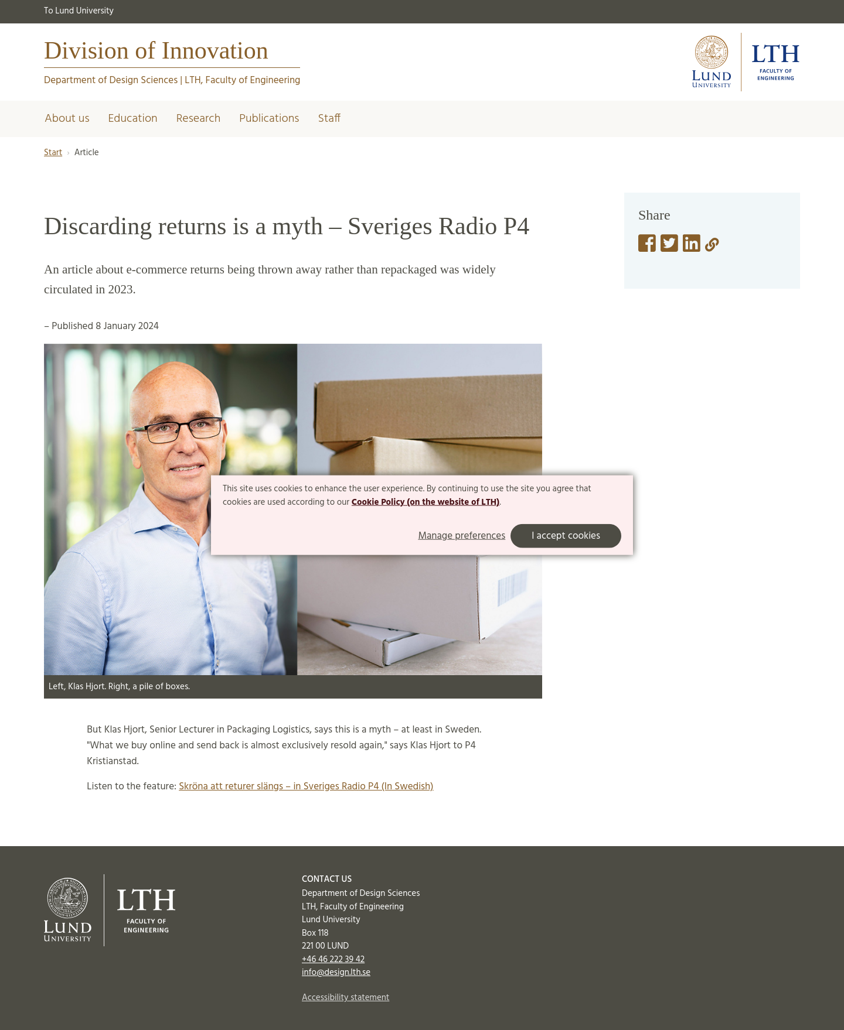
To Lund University (79, 11)
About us (67, 118)
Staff (329, 118)
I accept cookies (566, 536)
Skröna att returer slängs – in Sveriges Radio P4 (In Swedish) (306, 787)
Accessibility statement (345, 998)
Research (198, 118)
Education (133, 118)
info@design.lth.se (336, 973)
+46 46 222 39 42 (333, 960)
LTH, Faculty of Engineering (242, 80)
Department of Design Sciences (111, 80)
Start (53, 153)
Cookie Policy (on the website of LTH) (425, 502)
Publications (269, 118)
